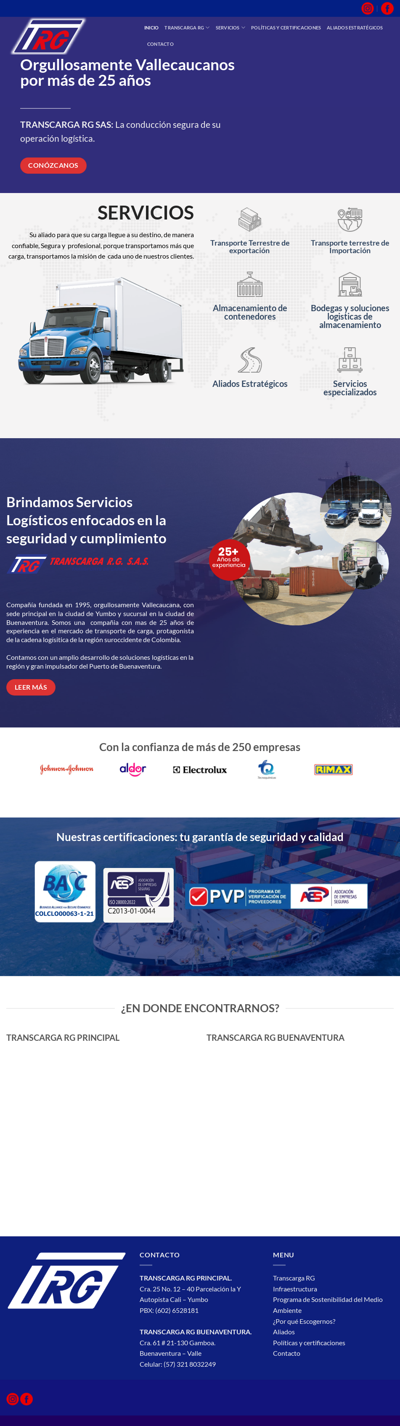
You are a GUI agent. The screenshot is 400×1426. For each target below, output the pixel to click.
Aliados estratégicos (355, 27)
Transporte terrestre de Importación (350, 246)
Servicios (230, 28)
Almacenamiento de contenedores (250, 312)
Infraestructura (295, 1289)
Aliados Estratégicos (250, 383)
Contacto (160, 44)
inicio (151, 27)
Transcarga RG (186, 28)
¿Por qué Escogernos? (304, 1321)
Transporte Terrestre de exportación (250, 246)
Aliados (284, 1332)
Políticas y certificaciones (309, 1343)
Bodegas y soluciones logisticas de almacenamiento (350, 316)
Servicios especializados (350, 387)
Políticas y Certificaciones (286, 27)
